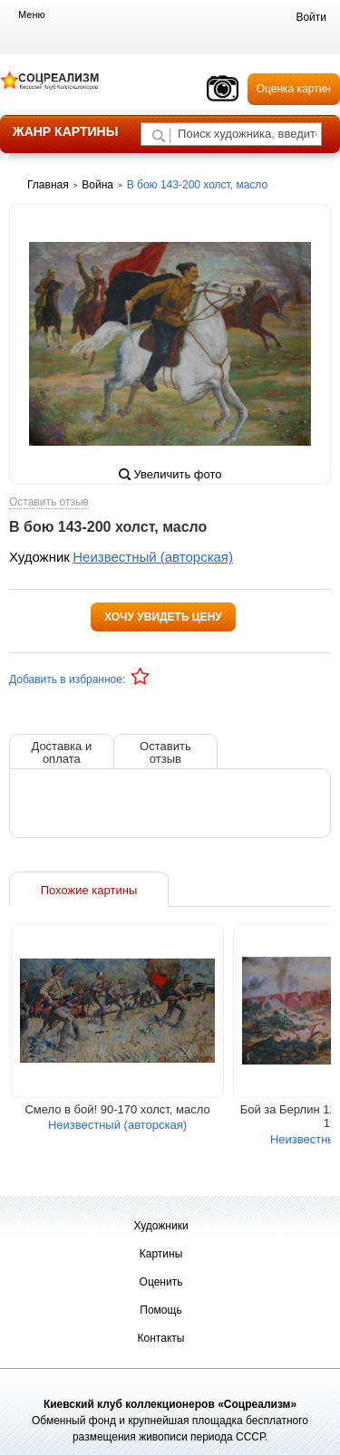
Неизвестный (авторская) (153, 556)
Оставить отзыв (49, 502)
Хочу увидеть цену (163, 617)
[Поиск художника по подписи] (159, 135)
